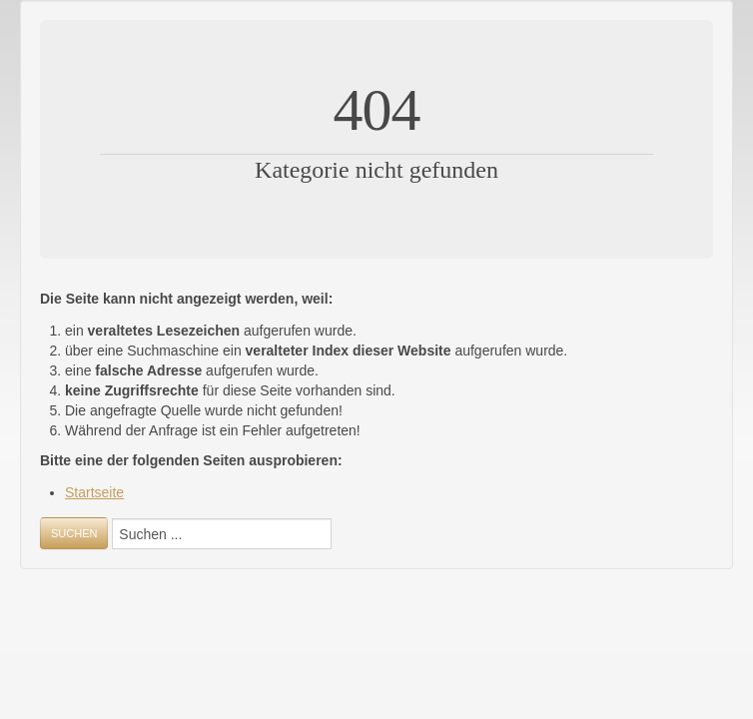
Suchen (74, 533)
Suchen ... (40, 549)
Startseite (94, 492)
